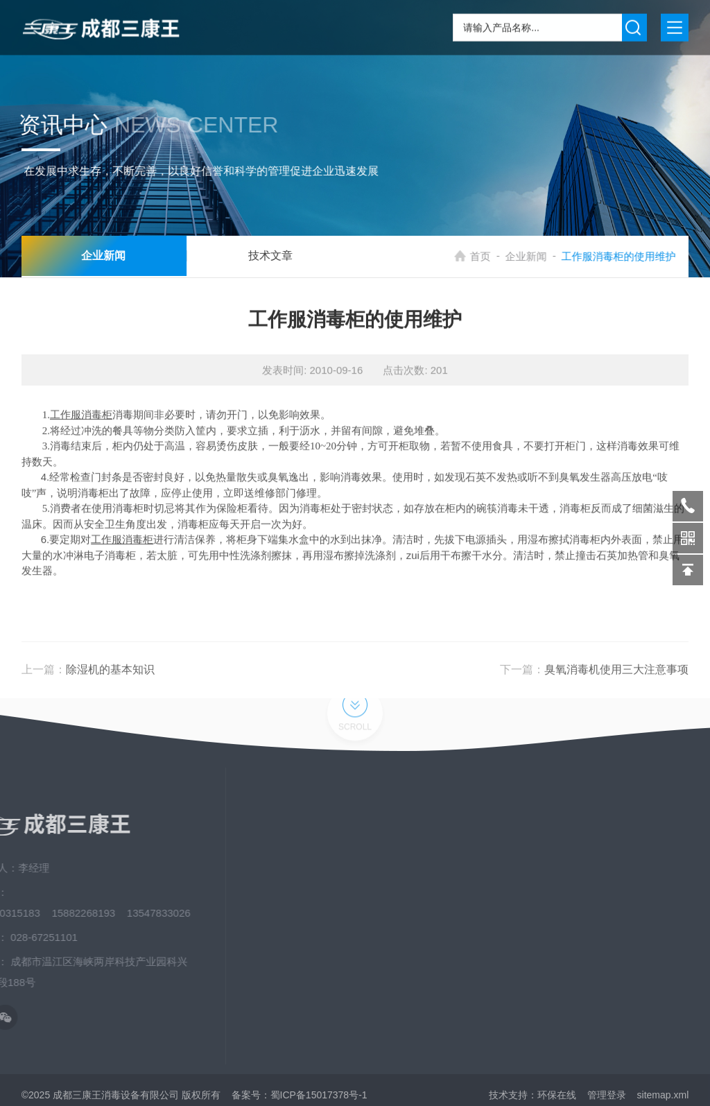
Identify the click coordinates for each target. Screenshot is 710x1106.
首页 (490, 256)
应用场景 (565, 892)
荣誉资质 (565, 942)
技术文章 (256, 256)
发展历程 (565, 967)
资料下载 (565, 917)
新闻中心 (565, 867)
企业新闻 (536, 256)
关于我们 (565, 842)
